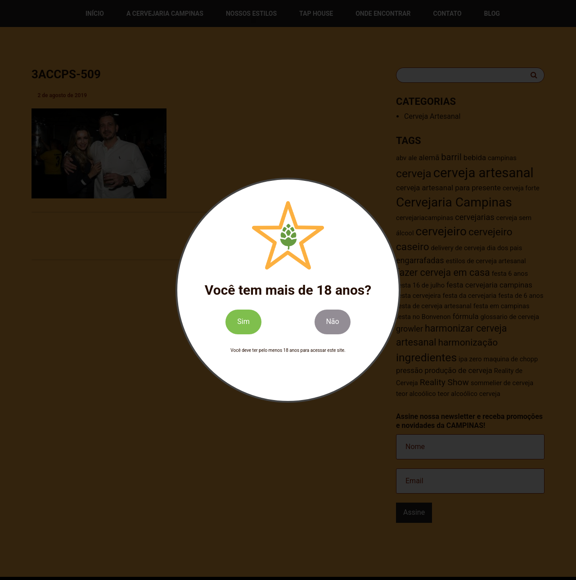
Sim (243, 321)
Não (332, 321)
